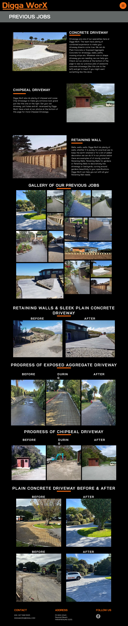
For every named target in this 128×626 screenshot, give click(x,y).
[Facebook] (98, 616)
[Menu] (123, 5)
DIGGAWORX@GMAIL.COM (24, 618)
